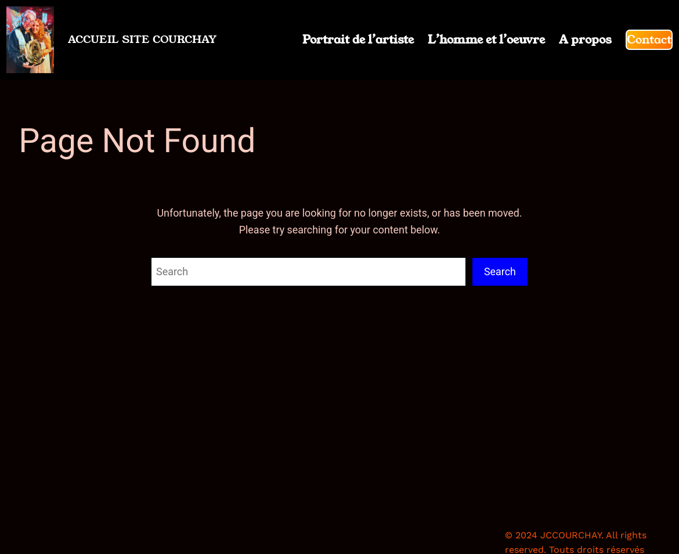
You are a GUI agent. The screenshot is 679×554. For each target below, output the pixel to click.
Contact (649, 39)
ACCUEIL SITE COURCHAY (142, 39)
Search (500, 271)
